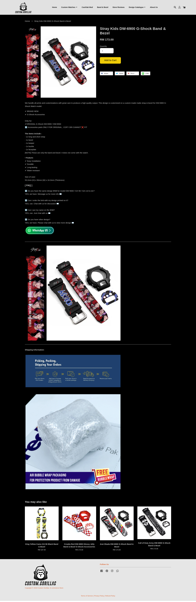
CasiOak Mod (87, 8)
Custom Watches (69, 8)
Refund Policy (110, 597)
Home (54, 8)
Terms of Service (87, 597)
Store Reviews (118, 8)
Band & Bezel (102, 8)
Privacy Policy (99, 597)
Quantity (103, 47)
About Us (154, 8)
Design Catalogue (137, 8)
